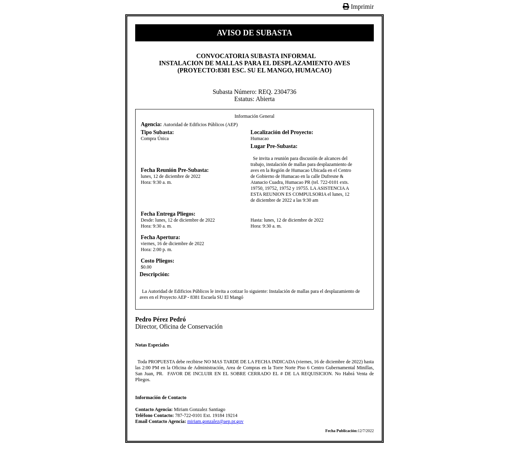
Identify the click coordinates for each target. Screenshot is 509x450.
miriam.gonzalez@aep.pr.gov (215, 421)
